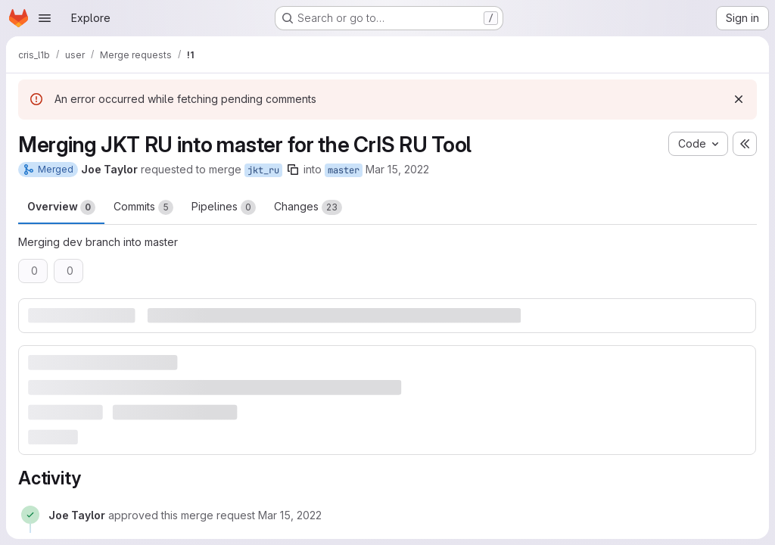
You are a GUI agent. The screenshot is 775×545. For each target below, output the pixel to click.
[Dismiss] (739, 99)
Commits (143, 207)
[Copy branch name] (293, 169)
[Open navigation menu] (45, 18)
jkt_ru (263, 170)
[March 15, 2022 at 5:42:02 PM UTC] (290, 515)
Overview (61, 207)
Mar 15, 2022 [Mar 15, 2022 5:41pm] (397, 169)
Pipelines (223, 207)
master (343, 170)
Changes (308, 207)
